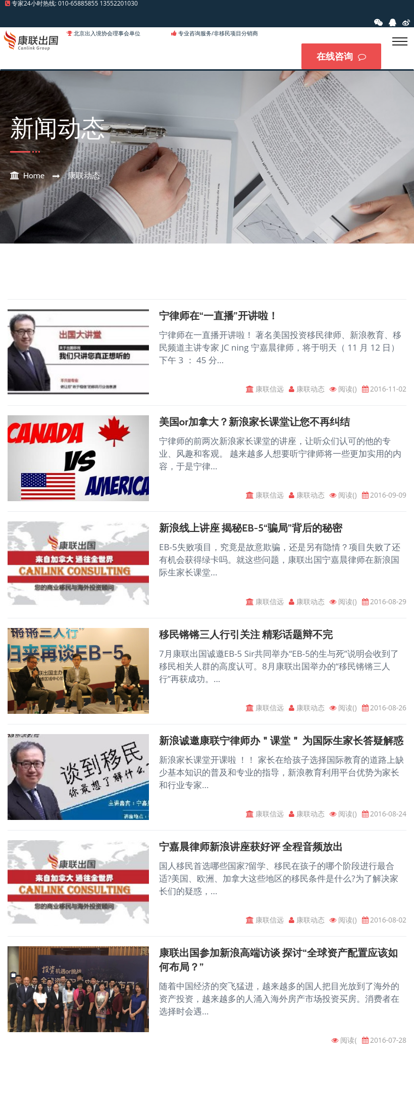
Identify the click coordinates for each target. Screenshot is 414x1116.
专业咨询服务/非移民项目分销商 (218, 33)
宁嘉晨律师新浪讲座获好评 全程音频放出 (251, 850)
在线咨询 (341, 56)
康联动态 (84, 176)
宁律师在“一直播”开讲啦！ (218, 317)
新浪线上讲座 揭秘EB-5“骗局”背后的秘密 (250, 530)
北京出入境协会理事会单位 (107, 33)
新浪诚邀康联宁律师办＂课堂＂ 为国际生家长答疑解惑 (281, 743)
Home (33, 176)
